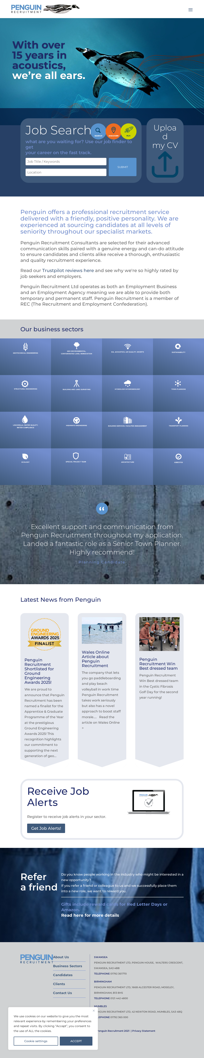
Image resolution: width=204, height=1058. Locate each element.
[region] (53, 1028)
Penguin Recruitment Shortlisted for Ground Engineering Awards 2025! (39, 671)
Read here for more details (90, 915)
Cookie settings (35, 1041)
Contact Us (62, 993)
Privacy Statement (143, 1030)
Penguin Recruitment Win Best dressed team (158, 664)
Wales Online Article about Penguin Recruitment (96, 659)
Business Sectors (67, 966)
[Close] (93, 1010)
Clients (59, 984)
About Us (61, 957)
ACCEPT (76, 1041)
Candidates (63, 975)
